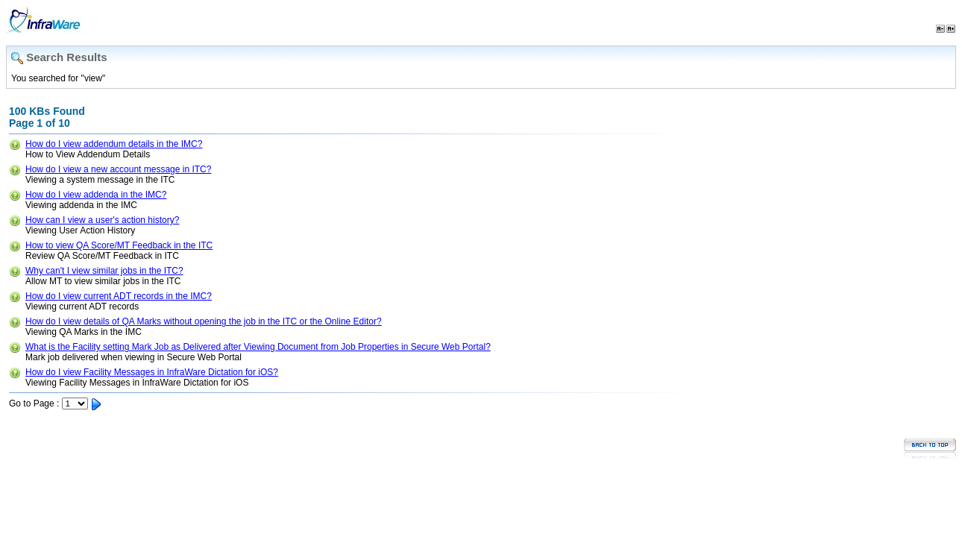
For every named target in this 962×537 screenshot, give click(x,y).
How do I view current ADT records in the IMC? (118, 296)
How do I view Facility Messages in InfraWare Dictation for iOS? (151, 372)
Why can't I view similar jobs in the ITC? (104, 271)
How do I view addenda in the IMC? (95, 194)
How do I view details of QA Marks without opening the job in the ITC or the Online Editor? (203, 321)
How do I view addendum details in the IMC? (113, 144)
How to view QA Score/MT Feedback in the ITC (119, 245)
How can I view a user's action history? (102, 220)
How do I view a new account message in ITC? (118, 169)
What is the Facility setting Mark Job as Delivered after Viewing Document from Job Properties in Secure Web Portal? (258, 347)
